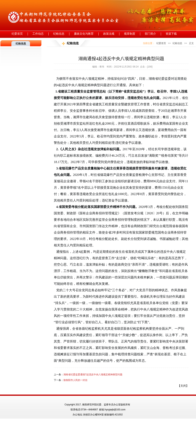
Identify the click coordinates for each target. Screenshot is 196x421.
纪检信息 (58, 33)
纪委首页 (17, 33)
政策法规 (108, 33)
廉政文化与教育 (84, 33)
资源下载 (171, 33)
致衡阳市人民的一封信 (75, 380)
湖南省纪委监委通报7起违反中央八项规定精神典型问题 (92, 374)
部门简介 (150, 33)
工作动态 (38, 33)
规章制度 (129, 33)
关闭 (183, 385)
